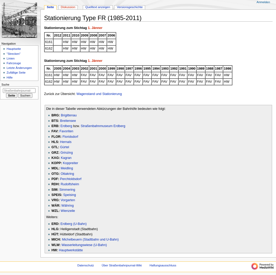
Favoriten (66, 131)
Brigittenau (69, 115)
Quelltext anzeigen (97, 7)
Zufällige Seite (16, 72)
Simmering (67, 190)
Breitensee (68, 121)
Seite (50, 7)
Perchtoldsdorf (70, 179)
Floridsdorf (70, 137)
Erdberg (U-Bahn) (73, 224)
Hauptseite (14, 48)
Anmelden (263, 2)
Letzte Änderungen (19, 67)
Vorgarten (68, 200)
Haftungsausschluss (163, 265)
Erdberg (66, 126)
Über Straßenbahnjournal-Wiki (122, 265)
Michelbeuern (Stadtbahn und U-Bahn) (90, 239)
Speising (69, 195)
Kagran (66, 158)
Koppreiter (70, 163)
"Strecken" (13, 53)
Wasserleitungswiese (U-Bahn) (84, 245)
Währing (67, 205)
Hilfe (10, 77)
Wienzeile (68, 211)
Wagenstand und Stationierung (99, 94)
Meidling (67, 168)
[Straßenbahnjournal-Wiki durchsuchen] (19, 90)
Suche (5, 84)
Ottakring (67, 174)
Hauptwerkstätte (71, 250)
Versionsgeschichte (130, 7)
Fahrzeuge (14, 63)
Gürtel (64, 147)
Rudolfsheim (70, 184)
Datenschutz (85, 265)
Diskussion (68, 7)
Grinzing (66, 152)
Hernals (66, 142)
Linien (11, 58)
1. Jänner (95, 28)
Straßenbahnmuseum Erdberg (103, 126)
